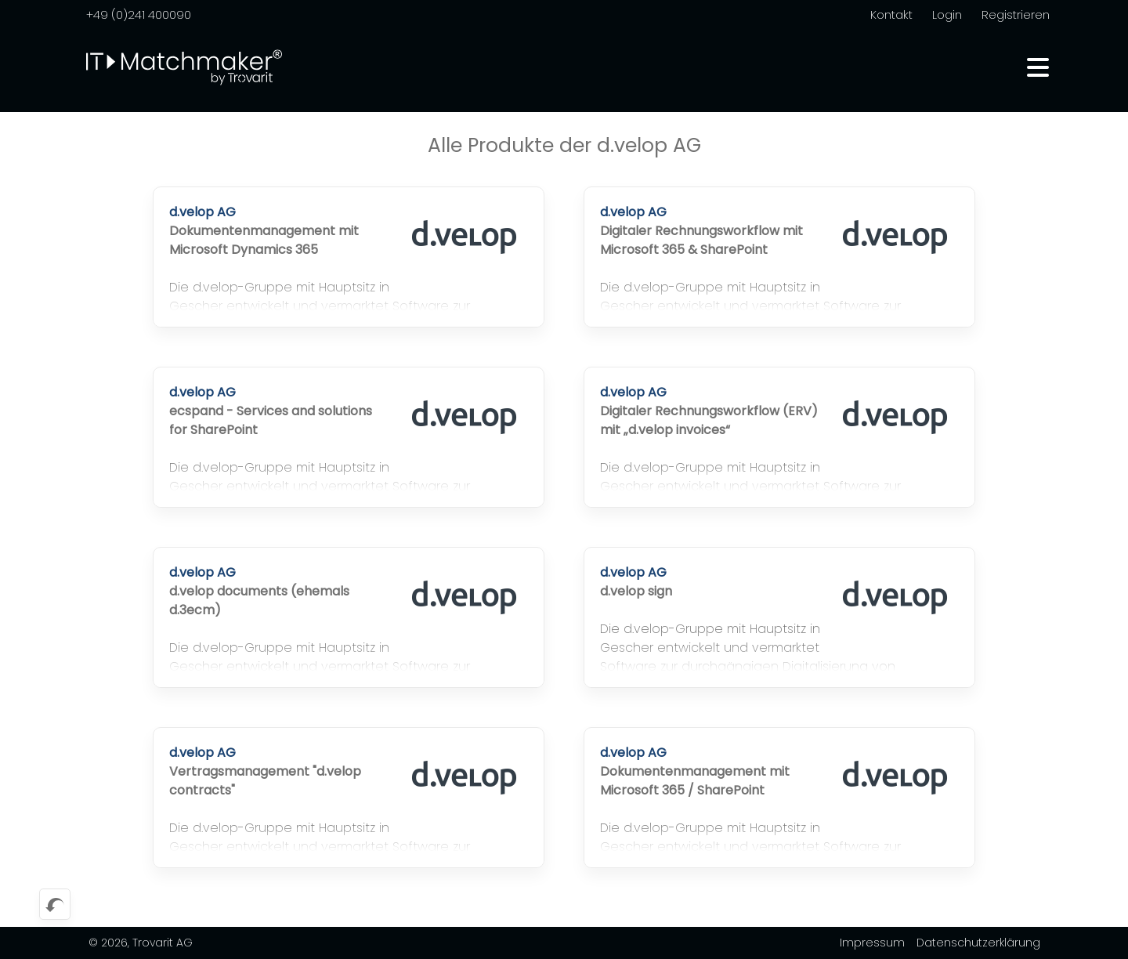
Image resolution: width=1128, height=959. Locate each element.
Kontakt (891, 14)
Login (947, 14)
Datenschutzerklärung (978, 942)
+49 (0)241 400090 (138, 14)
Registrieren (1016, 14)
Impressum (872, 942)
